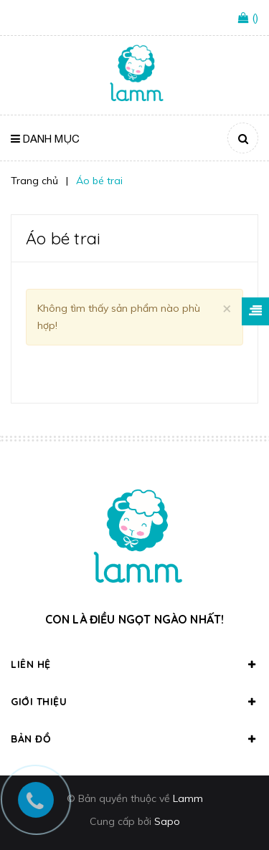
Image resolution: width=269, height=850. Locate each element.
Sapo (167, 821)
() (255, 17)
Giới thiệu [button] (134, 701)
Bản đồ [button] (134, 738)
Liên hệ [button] (134, 664)
